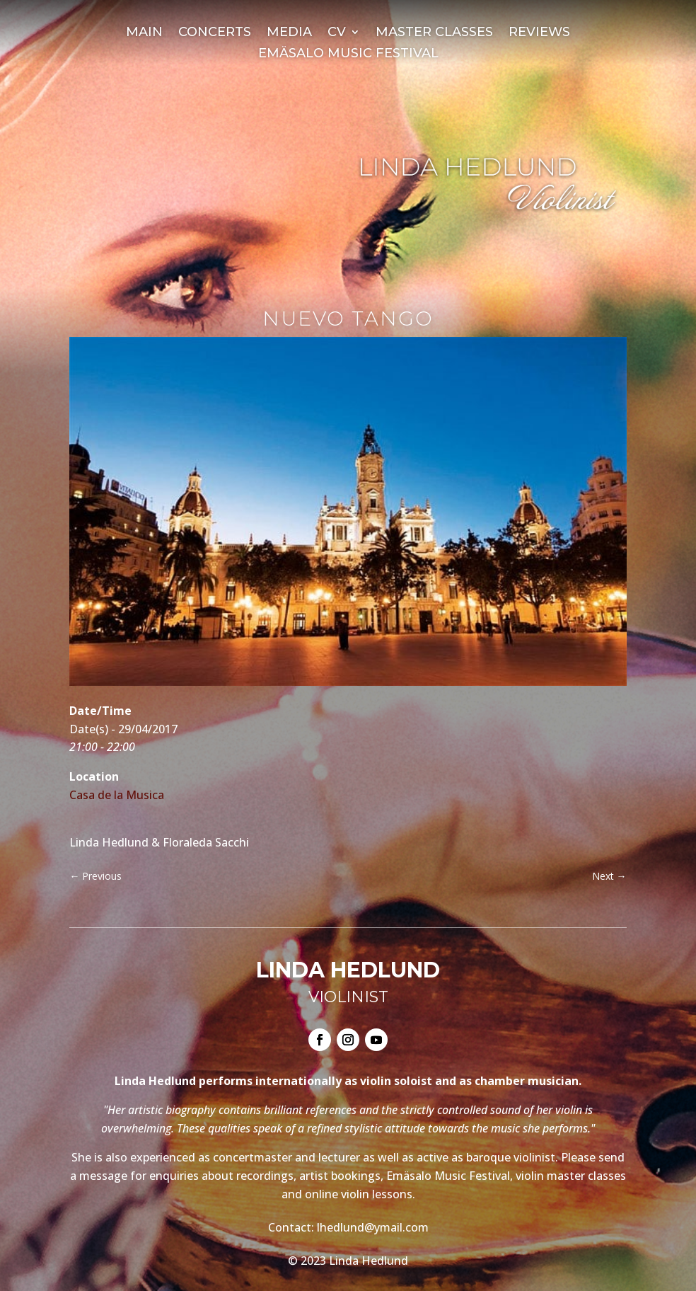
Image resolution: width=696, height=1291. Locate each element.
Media (289, 33)
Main (144, 33)
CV (336, 33)
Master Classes (434, 33)
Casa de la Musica (116, 795)
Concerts (214, 33)
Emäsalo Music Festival (348, 54)
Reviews (539, 33)
